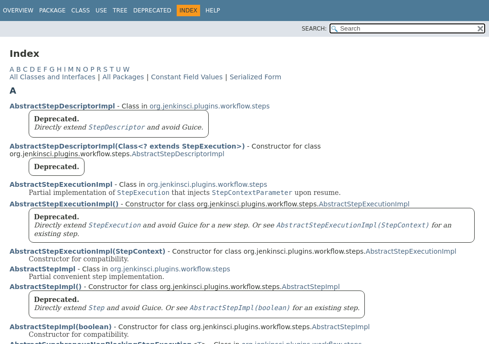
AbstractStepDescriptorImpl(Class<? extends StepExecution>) (127, 146)
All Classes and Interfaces (53, 77)
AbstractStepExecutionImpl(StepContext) (87, 251)
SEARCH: (314, 28)
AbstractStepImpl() (46, 286)
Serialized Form (255, 77)
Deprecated (152, 10)
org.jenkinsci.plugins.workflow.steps (209, 106)
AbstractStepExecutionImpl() (64, 204)
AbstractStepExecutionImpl (61, 184)
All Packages (123, 77)
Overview (18, 10)
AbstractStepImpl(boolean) (61, 327)
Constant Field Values (187, 77)
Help (212, 10)
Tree (120, 10)
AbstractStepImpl (42, 269)
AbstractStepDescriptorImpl (62, 106)
